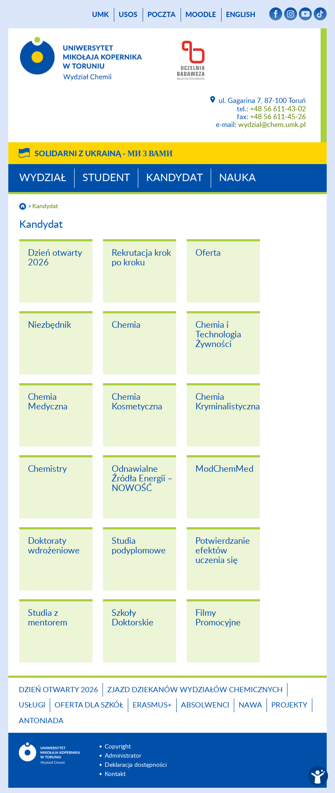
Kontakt (115, 774)
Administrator (123, 756)
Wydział (42, 178)
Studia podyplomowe (139, 546)
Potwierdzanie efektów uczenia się (222, 551)
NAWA (250, 705)
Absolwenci (205, 705)
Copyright (118, 747)
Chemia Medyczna (48, 402)
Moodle (200, 14)
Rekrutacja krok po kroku (141, 258)
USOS (128, 14)
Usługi (32, 705)
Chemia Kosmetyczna (137, 402)
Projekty (289, 705)
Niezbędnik (49, 325)
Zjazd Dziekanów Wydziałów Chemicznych (195, 689)
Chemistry (47, 469)
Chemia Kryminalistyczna (227, 402)
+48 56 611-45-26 (278, 116)
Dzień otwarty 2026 (55, 258)
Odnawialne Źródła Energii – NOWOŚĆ (142, 479)
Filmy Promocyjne (218, 618)
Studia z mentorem (47, 618)
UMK (100, 14)
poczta (161, 14)
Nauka (237, 178)
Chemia (126, 325)
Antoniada (41, 720)
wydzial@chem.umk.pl (272, 124)
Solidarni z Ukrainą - (103, 154)
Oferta (208, 253)
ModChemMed (224, 469)
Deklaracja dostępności (136, 765)
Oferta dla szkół (89, 705)
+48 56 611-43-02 (278, 109)
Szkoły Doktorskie (133, 618)
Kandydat (174, 178)
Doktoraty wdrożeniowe (54, 546)
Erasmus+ (152, 705)
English (240, 14)
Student (106, 178)
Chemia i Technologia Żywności (218, 335)
